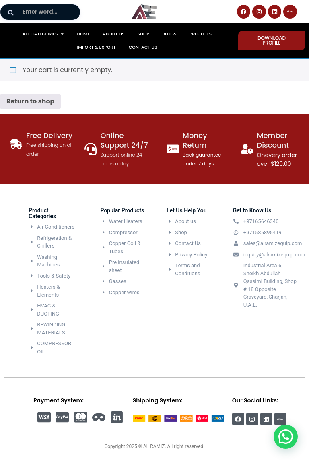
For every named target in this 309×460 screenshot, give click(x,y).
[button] (286, 437)
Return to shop (30, 101)
